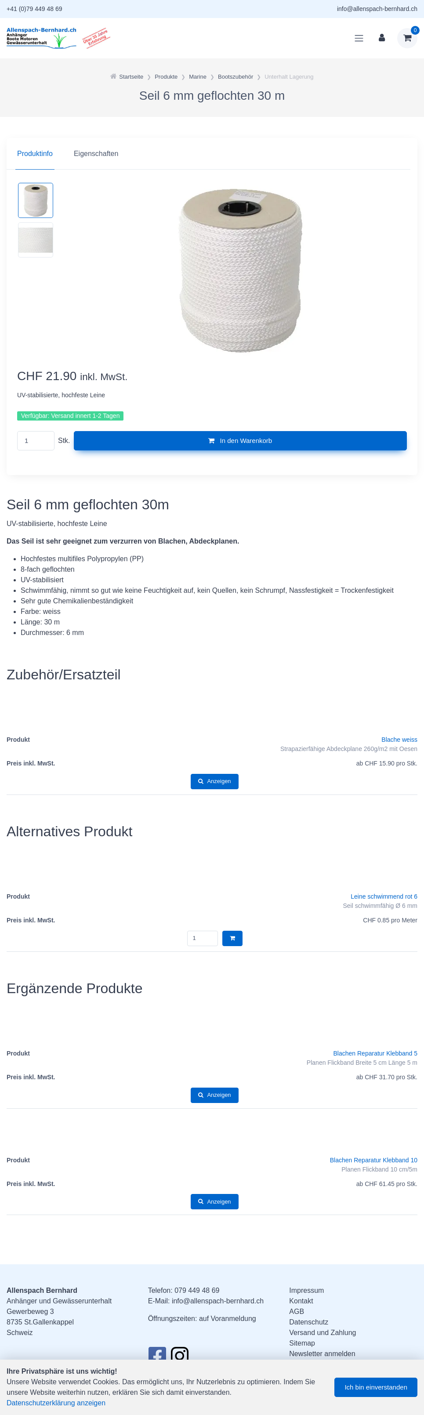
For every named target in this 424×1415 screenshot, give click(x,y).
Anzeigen (214, 781)
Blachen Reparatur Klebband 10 (373, 1160)
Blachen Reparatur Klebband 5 (375, 1053)
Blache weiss (399, 739)
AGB (296, 1311)
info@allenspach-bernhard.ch (377, 8)
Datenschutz (308, 1322)
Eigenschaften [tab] (96, 153)
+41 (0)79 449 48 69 (34, 8)
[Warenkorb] (407, 38)
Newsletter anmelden (322, 1353)
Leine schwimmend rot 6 (384, 896)
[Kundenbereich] (382, 38)
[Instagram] (179, 1358)
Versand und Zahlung (322, 1332)
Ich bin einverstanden (375, 1387)
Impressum (306, 1290)
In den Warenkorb (240, 440)
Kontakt (301, 1301)
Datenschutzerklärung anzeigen (56, 1403)
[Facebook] (157, 1358)
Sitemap (302, 1343)
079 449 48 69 (196, 1290)
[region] (212, 154)
